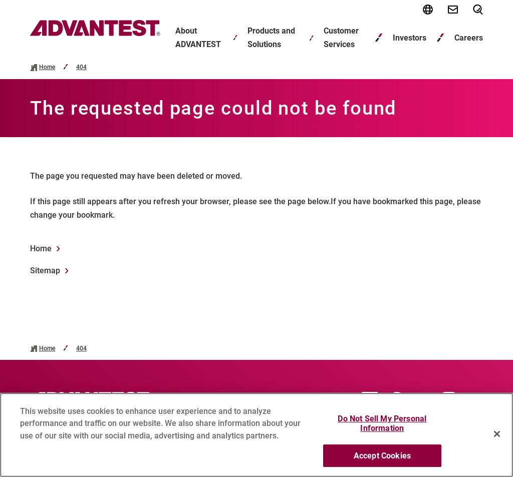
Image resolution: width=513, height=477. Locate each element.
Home (47, 67)
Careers (468, 38)
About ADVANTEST (198, 37)
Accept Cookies (382, 460)
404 (81, 67)
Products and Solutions (271, 37)
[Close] (497, 439)
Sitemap (45, 270)
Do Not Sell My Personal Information (382, 428)
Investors (409, 38)
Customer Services (341, 37)
